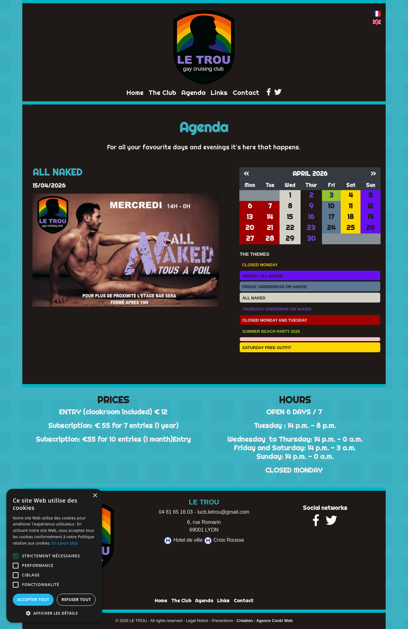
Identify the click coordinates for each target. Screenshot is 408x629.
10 (331, 206)
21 (270, 227)
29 (290, 238)
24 (331, 227)
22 (290, 227)
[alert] (54, 556)
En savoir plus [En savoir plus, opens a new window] (65, 543)
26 (370, 227)
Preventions (222, 620)
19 (371, 216)
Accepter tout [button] (33, 599)
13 (250, 216)
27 (250, 238)
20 (249, 227)
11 (351, 206)
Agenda (193, 92)
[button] (54, 613)
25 (350, 227)
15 (290, 216)
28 (270, 238)
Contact (246, 92)
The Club (162, 92)
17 (331, 216)
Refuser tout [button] (76, 599)
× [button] (94, 495)
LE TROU (138, 620)
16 (311, 216)
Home (135, 92)
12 (371, 206)
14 (270, 216)
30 (311, 238)
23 (311, 227)
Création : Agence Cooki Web (265, 620)
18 (350, 216)
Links (219, 92)
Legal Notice (197, 620)
